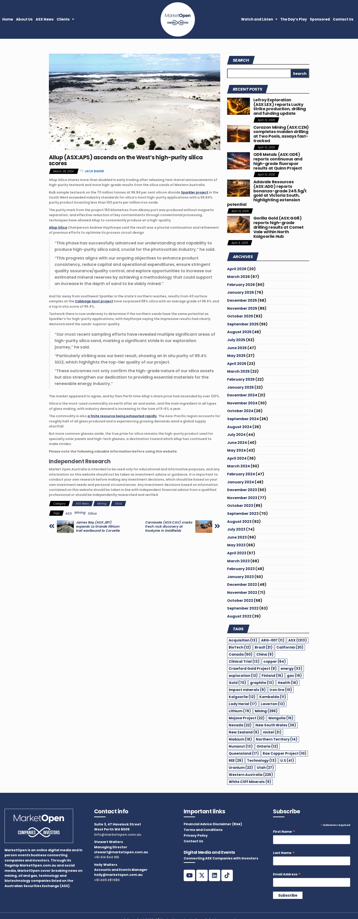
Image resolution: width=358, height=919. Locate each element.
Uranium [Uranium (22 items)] (241, 767)
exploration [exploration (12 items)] (243, 675)
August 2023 (239, 521)
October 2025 (240, 316)
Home (7, 19)
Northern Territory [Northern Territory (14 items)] (276, 739)
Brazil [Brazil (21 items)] (264, 647)
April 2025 (236, 363)
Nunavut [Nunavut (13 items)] (241, 746)
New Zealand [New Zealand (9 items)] (244, 732)
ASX (68, 513)
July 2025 (236, 340)
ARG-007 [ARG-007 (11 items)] (272, 640)
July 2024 (236, 434)
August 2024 (239, 426)
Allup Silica (58, 227)
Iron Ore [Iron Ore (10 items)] (281, 689)
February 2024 (241, 474)
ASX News (45, 19)
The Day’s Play (293, 19)
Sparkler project (194, 192)
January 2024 (240, 482)
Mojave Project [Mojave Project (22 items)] (247, 718)
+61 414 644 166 (106, 857)
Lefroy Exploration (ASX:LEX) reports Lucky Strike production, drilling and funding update (279, 106)
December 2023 (242, 489)
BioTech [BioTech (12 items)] (240, 647)
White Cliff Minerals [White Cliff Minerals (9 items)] (250, 781)
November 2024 (242, 403)
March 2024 (238, 466)
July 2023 (236, 529)
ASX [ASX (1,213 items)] (297, 640)
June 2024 (237, 442)
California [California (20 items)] (289, 647)
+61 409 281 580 (107, 880)
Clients (65, 19)
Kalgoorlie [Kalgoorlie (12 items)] (242, 696)
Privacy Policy (196, 835)
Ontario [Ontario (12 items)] (267, 746)
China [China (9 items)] (264, 654)
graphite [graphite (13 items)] (262, 682)
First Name (284, 832)
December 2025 (242, 300)
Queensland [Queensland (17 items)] (244, 753)
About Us (24, 19)
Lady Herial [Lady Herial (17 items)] (243, 704)
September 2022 (243, 608)
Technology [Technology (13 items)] (261, 760)
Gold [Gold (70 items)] (237, 682)
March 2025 (238, 371)
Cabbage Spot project (94, 301)
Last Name (284, 853)
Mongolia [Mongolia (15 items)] (280, 718)
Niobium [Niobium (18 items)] (240, 739)
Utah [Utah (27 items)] (265, 767)
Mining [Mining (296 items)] (266, 711)
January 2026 (240, 292)
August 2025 (239, 332)
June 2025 (237, 348)
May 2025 (236, 355)
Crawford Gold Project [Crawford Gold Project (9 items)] (253, 668)
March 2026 (238, 276)
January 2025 (240, 387)
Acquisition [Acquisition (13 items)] (243, 640)
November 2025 (242, 308)
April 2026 (237, 269)
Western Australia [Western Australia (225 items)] (251, 774)
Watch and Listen (259, 19)
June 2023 (237, 537)
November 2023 (242, 497)
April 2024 (237, 458)
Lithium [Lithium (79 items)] (240, 711)
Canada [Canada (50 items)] (240, 654)
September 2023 (243, 513)
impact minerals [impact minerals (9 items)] (247, 689)
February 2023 (241, 568)
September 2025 (243, 324)
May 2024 (236, 450)
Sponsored (320, 19)
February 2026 (241, 284)
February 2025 (241, 379)
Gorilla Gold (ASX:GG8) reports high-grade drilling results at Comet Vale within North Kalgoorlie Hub (278, 227)
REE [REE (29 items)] (236, 760)
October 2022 (240, 600)
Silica (118, 503)
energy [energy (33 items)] (291, 668)
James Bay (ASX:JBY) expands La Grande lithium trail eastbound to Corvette (98, 526)
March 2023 (238, 561)
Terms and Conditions (203, 829)
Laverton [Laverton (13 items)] (273, 704)
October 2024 (240, 411)
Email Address (287, 874)
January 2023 (240, 576)
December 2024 (242, 395)
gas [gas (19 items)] (294, 675)
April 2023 (236, 553)
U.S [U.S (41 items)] (287, 760)
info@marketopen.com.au (117, 834)
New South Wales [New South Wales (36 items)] (275, 725)
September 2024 (243, 419)
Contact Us (343, 19)
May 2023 (236, 545)
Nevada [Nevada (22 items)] (240, 725)
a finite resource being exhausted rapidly (122, 416)
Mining (101, 503)
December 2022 (242, 584)
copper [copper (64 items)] (274, 661)
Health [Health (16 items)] (288, 682)
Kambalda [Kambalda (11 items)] (272, 696)
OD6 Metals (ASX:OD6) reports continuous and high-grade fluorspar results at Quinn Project (277, 161)
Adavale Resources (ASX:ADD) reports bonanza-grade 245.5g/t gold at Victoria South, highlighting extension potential (267, 193)
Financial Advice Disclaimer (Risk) (213, 824)
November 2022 (242, 592)
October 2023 (240, 505)
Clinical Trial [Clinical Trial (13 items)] (244, 661)
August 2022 (239, 616)
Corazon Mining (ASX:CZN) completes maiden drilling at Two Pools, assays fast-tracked (281, 134)
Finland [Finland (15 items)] (272, 675)
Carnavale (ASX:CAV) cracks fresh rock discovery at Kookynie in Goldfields (169, 526)
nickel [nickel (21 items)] (272, 732)
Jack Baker (94, 171)
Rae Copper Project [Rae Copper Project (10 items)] (284, 753)
